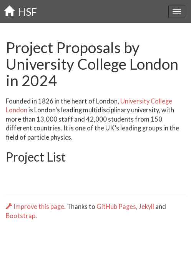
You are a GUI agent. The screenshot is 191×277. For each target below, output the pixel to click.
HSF (20, 11)
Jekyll (146, 206)
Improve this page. (36, 206)
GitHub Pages (116, 206)
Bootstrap (20, 216)
